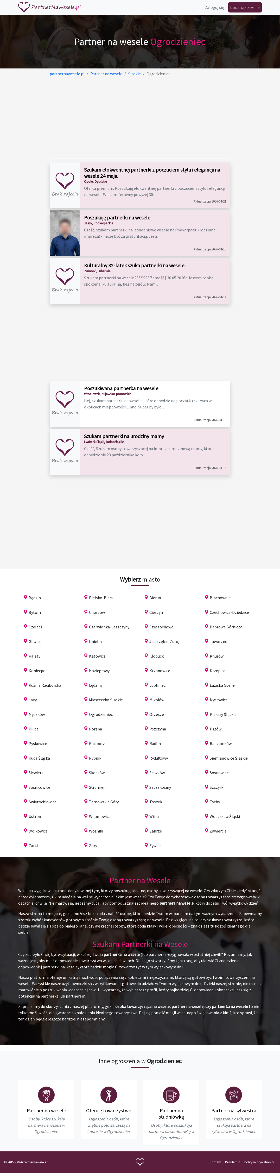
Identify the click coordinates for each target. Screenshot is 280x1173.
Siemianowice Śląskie (229, 758)
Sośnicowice (39, 787)
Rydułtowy (158, 758)
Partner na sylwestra (233, 1110)
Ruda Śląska (39, 758)
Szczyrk (216, 787)
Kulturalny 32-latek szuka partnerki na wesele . (135, 265)
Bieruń (155, 597)
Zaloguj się (214, 7)
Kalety (34, 656)
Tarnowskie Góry (104, 801)
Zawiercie (218, 831)
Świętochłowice (42, 801)
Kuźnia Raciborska (45, 685)
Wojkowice (38, 831)
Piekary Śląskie (223, 714)
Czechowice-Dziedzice (229, 612)
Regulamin (232, 1162)
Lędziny (96, 685)
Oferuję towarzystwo (108, 1110)
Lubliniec (157, 685)
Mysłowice (219, 699)
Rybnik (95, 758)
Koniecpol (38, 670)
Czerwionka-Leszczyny (109, 626)
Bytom (35, 612)
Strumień (97, 787)
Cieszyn (156, 612)
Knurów (217, 656)
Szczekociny (160, 787)
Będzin (35, 597)
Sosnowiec (219, 772)
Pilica (34, 728)
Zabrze (155, 831)
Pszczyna (157, 728)
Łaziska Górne (222, 685)
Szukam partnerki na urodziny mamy (124, 436)
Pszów (215, 728)
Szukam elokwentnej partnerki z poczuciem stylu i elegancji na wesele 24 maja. (152, 172)
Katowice (97, 656)
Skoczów (97, 772)
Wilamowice (100, 816)
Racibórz (97, 743)
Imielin (95, 641)
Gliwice (35, 641)
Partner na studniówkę (171, 1113)
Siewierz (36, 772)
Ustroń (35, 816)
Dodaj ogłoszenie (245, 7)
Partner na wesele (46, 1110)
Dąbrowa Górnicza (226, 626)
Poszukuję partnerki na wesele (117, 217)
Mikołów (156, 699)
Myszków (37, 714)
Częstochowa (161, 626)
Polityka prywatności (259, 1162)
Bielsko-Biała (101, 597)
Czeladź (35, 626)
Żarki (33, 845)
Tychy (215, 801)
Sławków (157, 772)
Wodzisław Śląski (225, 816)
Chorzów (97, 612)
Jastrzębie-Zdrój (164, 641)
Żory (93, 845)
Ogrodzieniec (101, 714)
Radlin (155, 743)
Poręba (95, 728)
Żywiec (155, 845)
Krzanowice (159, 670)
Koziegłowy (99, 670)
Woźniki (96, 831)
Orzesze (156, 714)
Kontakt (215, 1162)
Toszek (155, 801)
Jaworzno (218, 641)
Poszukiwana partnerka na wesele (121, 388)
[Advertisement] (140, 117)
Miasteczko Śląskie (106, 699)
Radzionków (221, 743)
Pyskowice (38, 743)
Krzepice (217, 670)
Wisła (154, 816)
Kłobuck (156, 656)
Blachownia (220, 597)
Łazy (33, 699)
